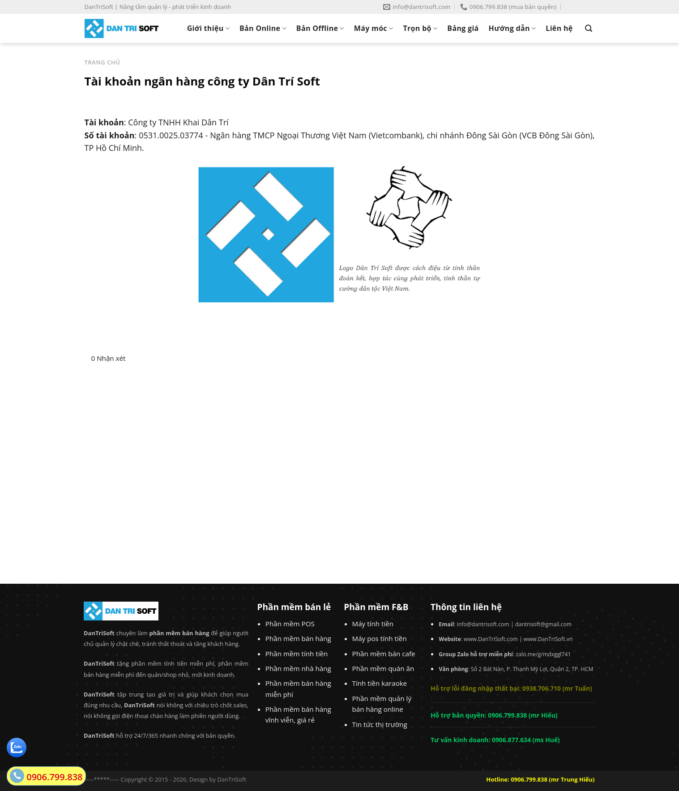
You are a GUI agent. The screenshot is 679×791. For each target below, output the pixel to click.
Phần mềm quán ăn (383, 668)
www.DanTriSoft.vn (548, 639)
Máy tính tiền (373, 623)
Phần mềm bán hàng (298, 638)
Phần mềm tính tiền (296, 653)
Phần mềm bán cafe (383, 653)
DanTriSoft (231, 779)
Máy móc (373, 28)
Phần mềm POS (290, 623)
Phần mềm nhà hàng (298, 668)
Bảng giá (462, 28)
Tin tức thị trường (379, 724)
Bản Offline (320, 28)
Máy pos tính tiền (379, 638)
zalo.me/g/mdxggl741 (543, 654)
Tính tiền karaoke (379, 683)
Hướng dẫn (512, 28)
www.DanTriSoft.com (491, 639)
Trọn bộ (420, 28)
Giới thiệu (208, 28)
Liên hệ (559, 28)
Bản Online (262, 28)
